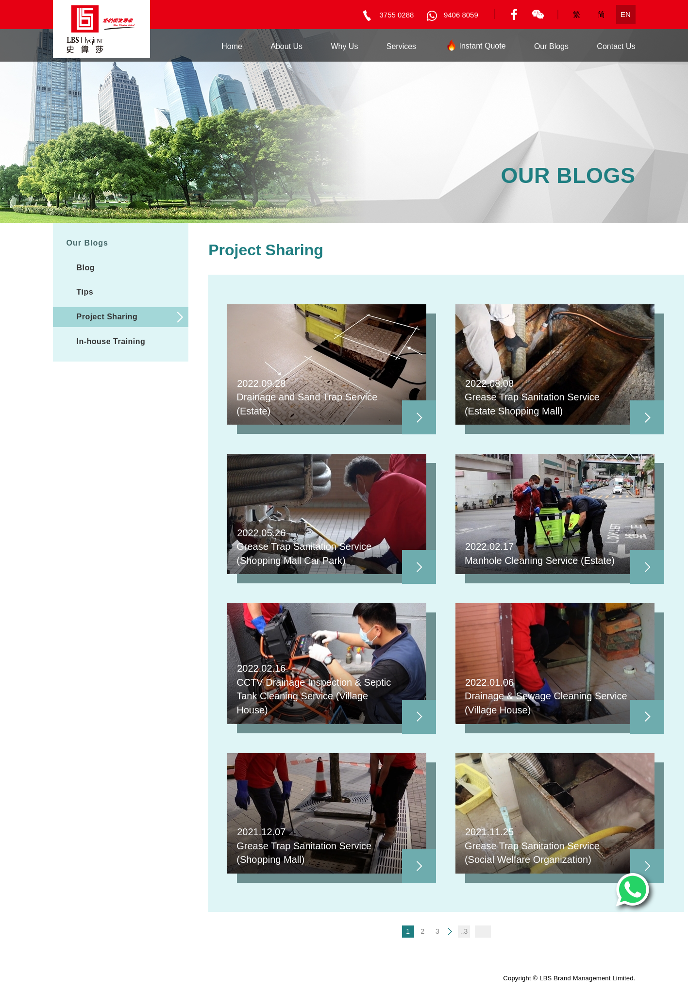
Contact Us (616, 46)
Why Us (344, 46)
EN (626, 14)
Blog (86, 268)
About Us (286, 46)
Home (231, 46)
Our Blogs (551, 46)
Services (401, 46)
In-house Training (111, 341)
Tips (85, 292)
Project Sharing (107, 317)
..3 (464, 931)
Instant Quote (474, 48)
